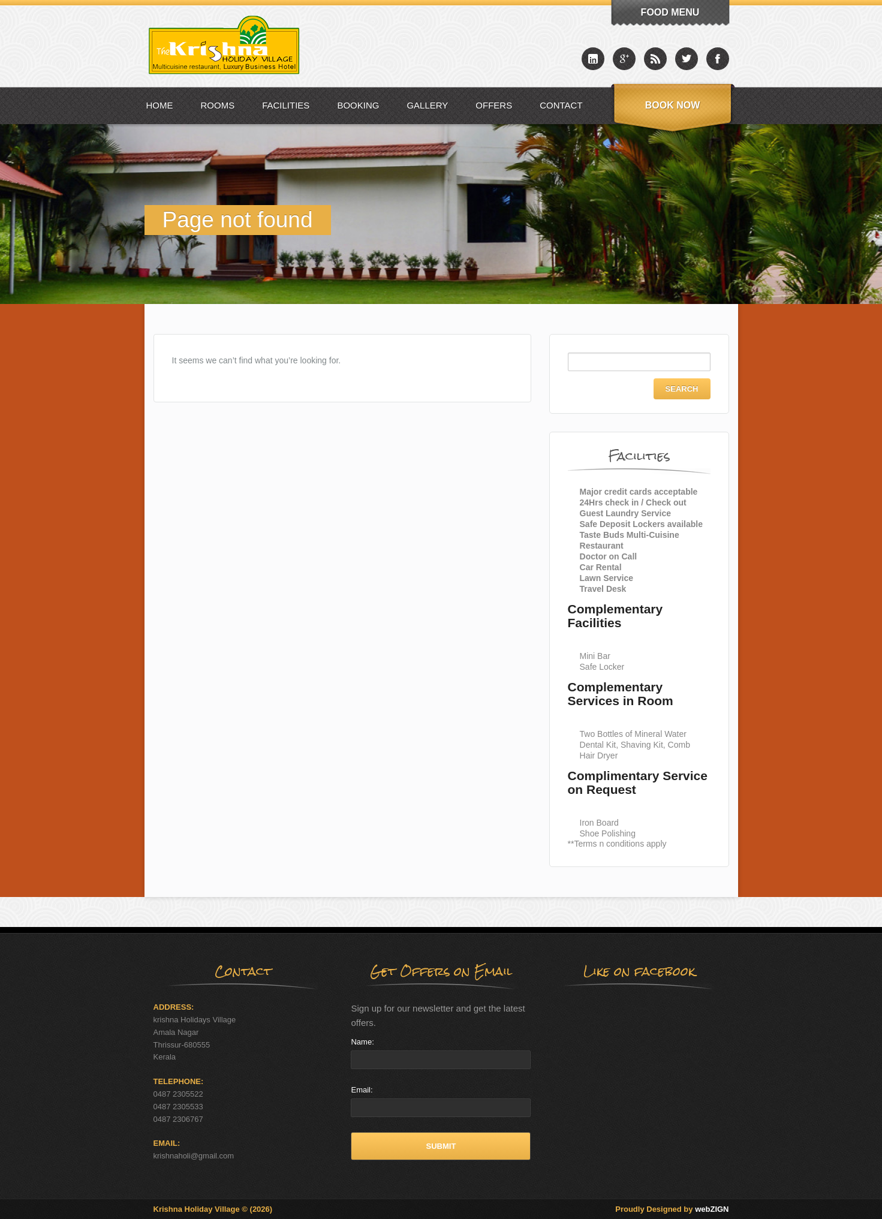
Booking (358, 105)
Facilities (285, 105)
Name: (362, 1041)
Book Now (672, 105)
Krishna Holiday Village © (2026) (213, 1209)
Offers (493, 105)
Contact (561, 105)
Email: (361, 1089)
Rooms (218, 105)
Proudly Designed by (672, 1209)
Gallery (427, 105)
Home (159, 105)
